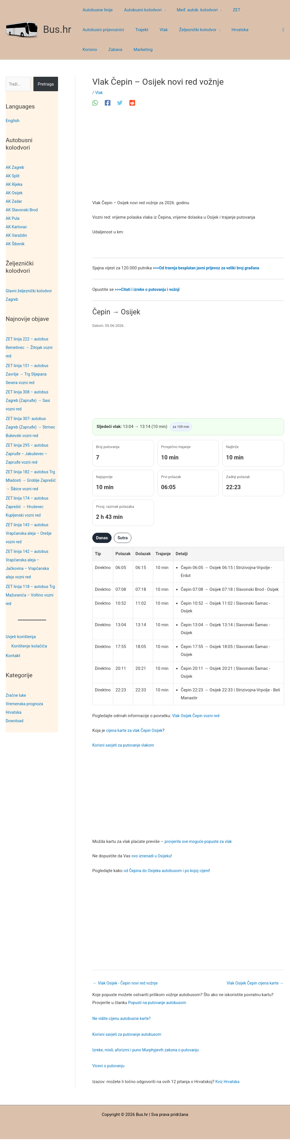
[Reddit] (132, 103)
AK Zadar (14, 201)
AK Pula (13, 218)
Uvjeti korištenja (21, 636)
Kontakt (13, 655)
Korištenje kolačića (29, 646)
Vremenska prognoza (26, 703)
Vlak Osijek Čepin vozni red (197, 715)
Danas (102, 537)
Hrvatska (14, 712)
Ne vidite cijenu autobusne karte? (123, 1019)
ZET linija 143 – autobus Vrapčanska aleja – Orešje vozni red (30, 533)
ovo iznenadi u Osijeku (152, 855)
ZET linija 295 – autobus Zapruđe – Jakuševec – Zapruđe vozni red (28, 454)
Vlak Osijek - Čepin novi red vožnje (127, 983)
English (13, 120)
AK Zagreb (15, 167)
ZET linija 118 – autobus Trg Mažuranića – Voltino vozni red (29, 595)
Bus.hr (57, 29)
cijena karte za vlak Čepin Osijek (136, 730)
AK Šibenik (16, 243)
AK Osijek (15, 192)
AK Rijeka (15, 184)
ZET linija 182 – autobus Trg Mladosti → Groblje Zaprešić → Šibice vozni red (32, 480)
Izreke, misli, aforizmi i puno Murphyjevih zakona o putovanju (149, 1050)
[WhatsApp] (95, 103)
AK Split (13, 175)
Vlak (99, 92)
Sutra (123, 537)
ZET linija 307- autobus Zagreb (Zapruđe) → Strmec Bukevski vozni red (30, 427)
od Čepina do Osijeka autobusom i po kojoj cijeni (169, 870)
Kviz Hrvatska (228, 1082)
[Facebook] (107, 103)
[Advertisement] (188, 157)
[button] (159, 10)
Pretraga (46, 84)
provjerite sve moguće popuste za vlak (200, 841)
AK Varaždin (17, 235)
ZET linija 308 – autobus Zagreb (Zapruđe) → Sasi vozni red (29, 400)
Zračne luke (16, 695)
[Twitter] (120, 103)
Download (15, 720)
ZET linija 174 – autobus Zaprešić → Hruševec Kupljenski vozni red (28, 507)
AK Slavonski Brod (23, 209)
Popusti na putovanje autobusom (159, 1003)
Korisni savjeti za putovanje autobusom (129, 1034)
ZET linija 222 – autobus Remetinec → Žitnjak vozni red (31, 347)
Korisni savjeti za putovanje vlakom (125, 745)
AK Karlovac (17, 226)
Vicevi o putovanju (109, 1066)
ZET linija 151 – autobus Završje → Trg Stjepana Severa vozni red (28, 374)
